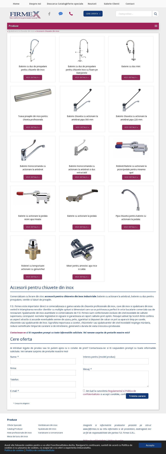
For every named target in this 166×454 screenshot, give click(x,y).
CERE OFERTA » (93, 13)
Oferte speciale (74, 3)
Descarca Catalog (55, 3)
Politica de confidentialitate (40, 450)
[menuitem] (16, 4)
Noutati (92, 3)
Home (16, 3)
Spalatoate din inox (47, 428)
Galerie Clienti (111, 3)
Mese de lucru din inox (17, 436)
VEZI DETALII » (33, 77)
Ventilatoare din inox (47, 425)
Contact (130, 3)
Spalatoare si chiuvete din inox (21, 31)
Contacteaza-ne (18, 332)
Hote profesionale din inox (19, 432)
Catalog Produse (14, 428)
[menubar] (73, 4)
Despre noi (35, 3)
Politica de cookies (14, 450)
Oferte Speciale (14, 425)
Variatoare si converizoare (50, 432)
